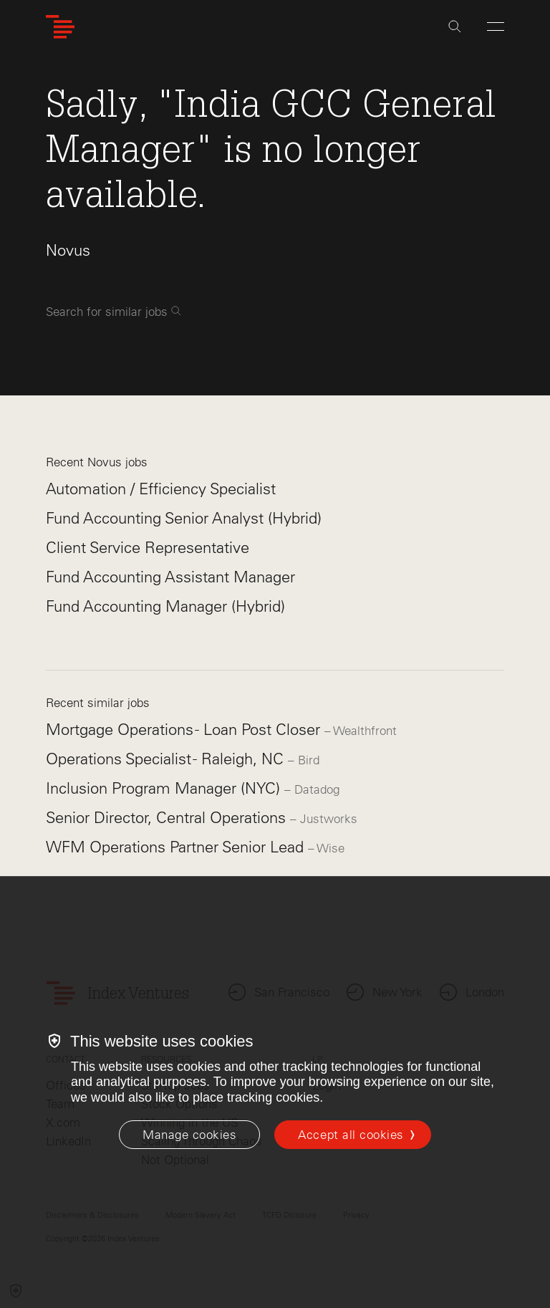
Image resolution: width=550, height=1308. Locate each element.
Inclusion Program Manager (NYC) (165, 788)
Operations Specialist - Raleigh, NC (167, 759)
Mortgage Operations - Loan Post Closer (185, 729)
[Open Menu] (495, 26)
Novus (68, 250)
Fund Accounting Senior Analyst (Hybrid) (184, 518)
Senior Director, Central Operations (168, 817)
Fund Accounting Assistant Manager (170, 577)
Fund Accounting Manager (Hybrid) (165, 606)
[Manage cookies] (189, 1134)
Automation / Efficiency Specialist (161, 489)
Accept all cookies (350, 1134)
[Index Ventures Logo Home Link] (60, 27)
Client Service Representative (147, 547)
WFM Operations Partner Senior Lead (177, 847)
